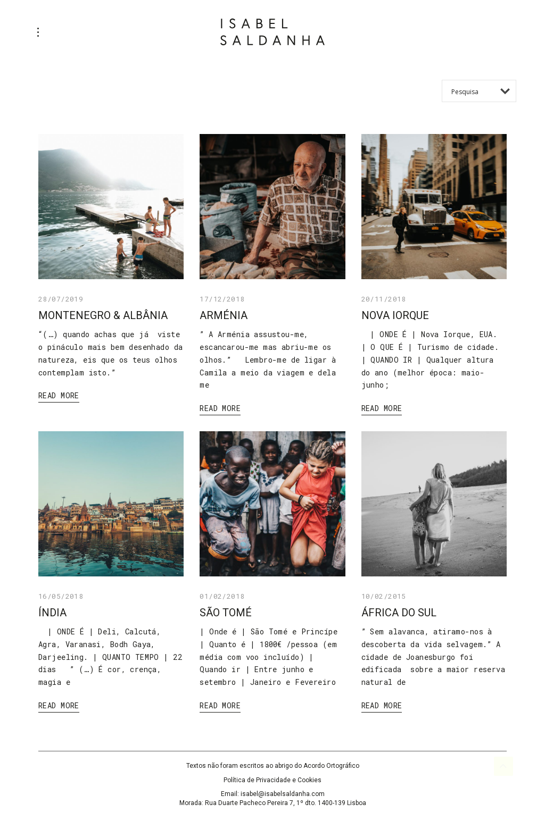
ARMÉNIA (223, 315)
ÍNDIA (52, 612)
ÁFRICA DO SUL (398, 612)
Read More (58, 395)
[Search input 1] (483, 91)
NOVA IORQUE (395, 315)
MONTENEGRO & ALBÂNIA (103, 315)
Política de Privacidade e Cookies (272, 780)
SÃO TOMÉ (226, 612)
